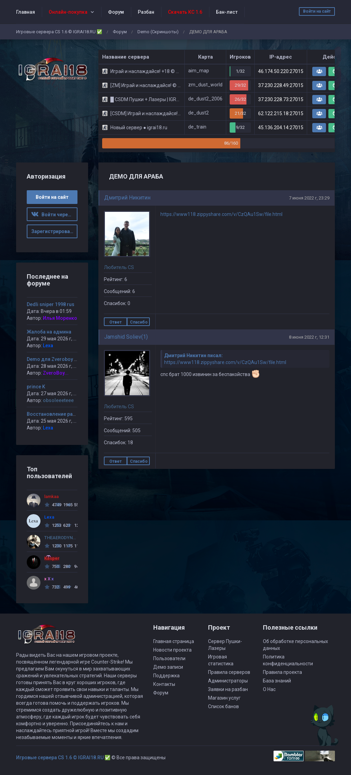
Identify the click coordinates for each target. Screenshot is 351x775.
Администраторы (228, 680)
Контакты (164, 684)
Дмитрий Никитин (127, 197)
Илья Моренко (60, 318)
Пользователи (169, 658)
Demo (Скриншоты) (158, 31)
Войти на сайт (317, 11)
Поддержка (166, 675)
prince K (36, 386)
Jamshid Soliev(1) (126, 337)
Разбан (146, 12)
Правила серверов (229, 672)
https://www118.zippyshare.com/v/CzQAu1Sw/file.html (221, 214)
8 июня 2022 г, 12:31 (309, 337)
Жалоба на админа (49, 332)
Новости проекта (172, 650)
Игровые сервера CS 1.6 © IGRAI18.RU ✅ (59, 31)
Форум (116, 12)
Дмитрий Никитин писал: (193, 355)
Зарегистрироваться (54, 231)
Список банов (223, 706)
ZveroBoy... (56, 373)
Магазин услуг (224, 698)
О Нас (269, 689)
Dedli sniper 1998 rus (50, 304)
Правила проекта (282, 672)
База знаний (277, 680)
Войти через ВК (54, 214)
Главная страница (173, 641)
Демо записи (168, 667)
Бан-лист (227, 12)
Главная (25, 12)
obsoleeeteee (58, 400)
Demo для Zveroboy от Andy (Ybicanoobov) (76, 359)
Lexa (48, 345)
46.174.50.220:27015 (280, 71)
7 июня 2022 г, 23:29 (309, 198)
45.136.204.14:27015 (280, 127)
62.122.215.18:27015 (280, 113)
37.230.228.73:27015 (280, 99)
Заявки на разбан (228, 689)
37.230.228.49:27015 (280, 85)
